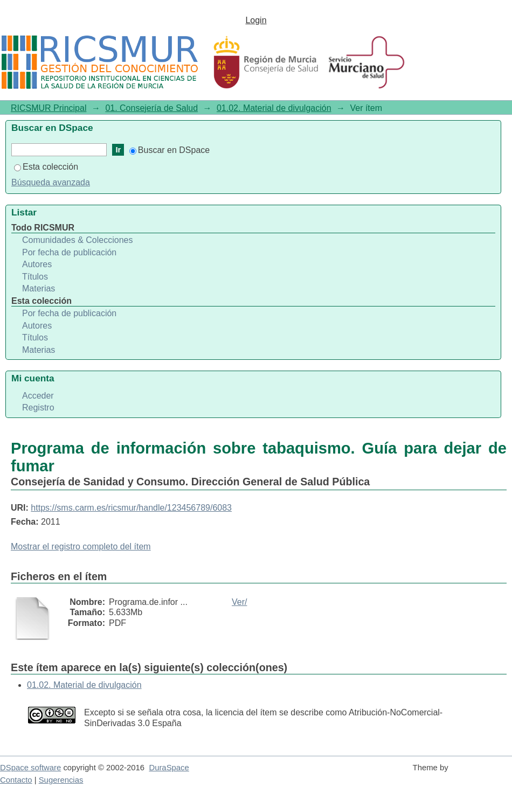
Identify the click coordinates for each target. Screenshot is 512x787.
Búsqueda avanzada (50, 182)
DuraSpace (169, 767)
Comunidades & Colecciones (77, 240)
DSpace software (30, 767)
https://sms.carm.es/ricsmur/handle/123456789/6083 (131, 507)
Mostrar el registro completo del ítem (81, 546)
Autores (37, 264)
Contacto (16, 780)
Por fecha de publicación (69, 252)
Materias (38, 288)
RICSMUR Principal (48, 108)
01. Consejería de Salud (151, 108)
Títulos (35, 276)
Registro (38, 407)
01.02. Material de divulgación (274, 108)
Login (255, 20)
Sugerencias (61, 780)
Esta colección (46, 166)
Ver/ (239, 602)
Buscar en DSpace (169, 150)
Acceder (38, 395)
